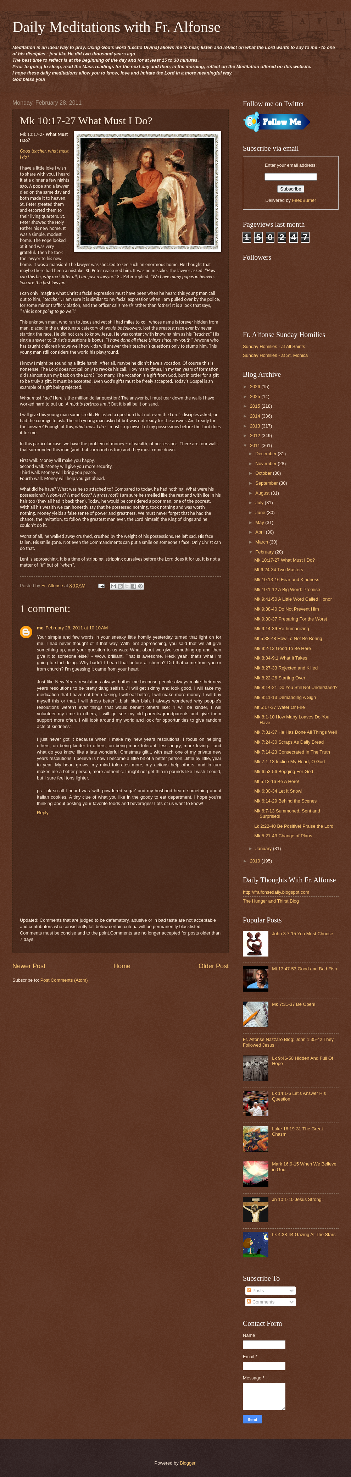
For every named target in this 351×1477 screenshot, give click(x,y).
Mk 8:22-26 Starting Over (279, 677)
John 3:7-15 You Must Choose (302, 933)
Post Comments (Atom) (64, 980)
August (263, 493)
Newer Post (28, 966)
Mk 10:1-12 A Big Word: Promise (287, 589)
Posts (255, 1290)
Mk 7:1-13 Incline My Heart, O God (289, 761)
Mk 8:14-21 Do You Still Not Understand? (296, 687)
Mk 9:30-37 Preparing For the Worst (290, 619)
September (267, 483)
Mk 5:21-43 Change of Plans (283, 835)
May (260, 522)
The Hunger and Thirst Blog (271, 901)
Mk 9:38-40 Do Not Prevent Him (286, 609)
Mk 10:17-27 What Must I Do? (284, 560)
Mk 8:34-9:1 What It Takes (280, 658)
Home (121, 966)
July (259, 502)
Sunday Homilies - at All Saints (274, 346)
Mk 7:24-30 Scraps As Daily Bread (289, 742)
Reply (43, 812)
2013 (255, 426)
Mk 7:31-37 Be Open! (293, 1004)
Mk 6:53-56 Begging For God (283, 771)
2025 (255, 396)
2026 (255, 386)
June (261, 512)
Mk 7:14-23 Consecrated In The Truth (292, 752)
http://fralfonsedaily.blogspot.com (276, 892)
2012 (255, 435)
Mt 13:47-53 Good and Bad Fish (304, 968)
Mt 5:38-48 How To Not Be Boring (288, 638)
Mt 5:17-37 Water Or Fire (279, 707)
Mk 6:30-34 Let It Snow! (278, 791)
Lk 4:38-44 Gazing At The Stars (303, 1234)
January (264, 848)
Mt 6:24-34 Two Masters (278, 569)
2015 (255, 406)
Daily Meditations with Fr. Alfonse (116, 27)
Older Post (214, 966)
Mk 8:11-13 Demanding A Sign (285, 697)
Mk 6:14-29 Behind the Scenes (285, 801)
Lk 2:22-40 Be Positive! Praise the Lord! (294, 826)
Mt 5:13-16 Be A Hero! (276, 781)
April (260, 532)
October (264, 473)
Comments (260, 1302)
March (262, 542)
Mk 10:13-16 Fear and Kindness (286, 579)
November (266, 463)
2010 (255, 861)
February (265, 552)
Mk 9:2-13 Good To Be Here (282, 648)
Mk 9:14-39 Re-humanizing (281, 628)
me (40, 627)
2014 (255, 416)
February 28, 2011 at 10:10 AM (77, 627)
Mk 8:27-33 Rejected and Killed (286, 668)
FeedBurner (304, 200)
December (266, 453)
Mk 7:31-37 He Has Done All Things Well (295, 732)
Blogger (187, 1463)
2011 (255, 445)
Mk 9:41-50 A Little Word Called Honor (293, 599)
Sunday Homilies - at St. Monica (275, 355)
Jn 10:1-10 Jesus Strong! (297, 1199)
